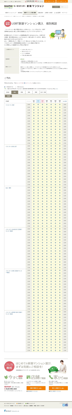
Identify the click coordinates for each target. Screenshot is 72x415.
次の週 (64, 101)
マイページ (64, 12)
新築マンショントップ (10, 12)
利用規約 (11, 405)
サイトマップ (6, 405)
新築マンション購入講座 (30, 12)
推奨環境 (31, 405)
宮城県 (8, 96)
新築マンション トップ (17, 16)
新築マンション (64, 6)
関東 (22, 92)
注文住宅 (56, 6)
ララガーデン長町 (10, 105)
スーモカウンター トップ (8, 16)
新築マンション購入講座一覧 (26, 16)
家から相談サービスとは (55, 391)
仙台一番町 (8, 187)
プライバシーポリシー (18, 405)
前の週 (29, 101)
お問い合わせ (26, 405)
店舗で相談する (50, 1)
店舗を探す (40, 12)
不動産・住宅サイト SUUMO (39, 405)
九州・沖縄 (43, 92)
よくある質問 (57, 12)
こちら (42, 2)
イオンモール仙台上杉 (11, 146)
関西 (36, 92)
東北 (15, 92)
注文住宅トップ (20, 403)
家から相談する (62, 1)
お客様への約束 (48, 12)
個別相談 (20, 12)
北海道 (7, 92)
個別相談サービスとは (32, 391)
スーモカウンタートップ (9, 403)
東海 (29, 92)
